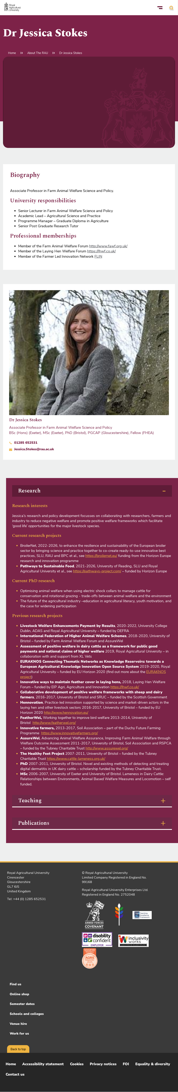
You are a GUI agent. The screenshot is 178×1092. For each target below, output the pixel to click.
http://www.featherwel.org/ (54, 722)
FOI (126, 1064)
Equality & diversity (152, 1064)
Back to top (18, 1049)
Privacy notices (103, 1064)
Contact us (15, 1074)
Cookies (77, 1064)
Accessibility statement (43, 1064)
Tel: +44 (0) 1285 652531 (26, 899)
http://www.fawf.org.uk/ (108, 246)
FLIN (98, 256)
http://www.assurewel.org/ (107, 748)
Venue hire (18, 1024)
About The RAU (37, 53)
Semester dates (22, 1004)
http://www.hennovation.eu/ (66, 712)
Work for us (19, 1033)
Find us (15, 984)
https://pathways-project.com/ (97, 571)
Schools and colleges (27, 1014)
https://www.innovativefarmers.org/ (69, 733)
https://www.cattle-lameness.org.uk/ (76, 758)
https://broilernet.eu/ (101, 555)
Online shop (19, 994)
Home (12, 53)
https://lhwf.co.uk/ (101, 251)
